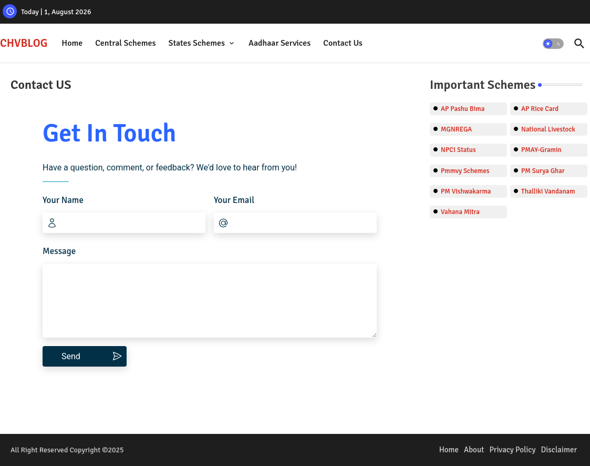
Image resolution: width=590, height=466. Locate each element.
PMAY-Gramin (541, 150)
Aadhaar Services (279, 43)
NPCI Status (458, 150)
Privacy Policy (512, 449)
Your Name (63, 200)
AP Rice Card (539, 109)
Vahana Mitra (460, 212)
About (474, 449)
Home (71, 43)
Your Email (234, 200)
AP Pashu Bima (462, 109)
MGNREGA (456, 129)
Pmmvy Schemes (465, 171)
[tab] (72, 43)
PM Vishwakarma (466, 191)
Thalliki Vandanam (548, 191)
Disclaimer (559, 449)
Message (59, 251)
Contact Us (342, 43)
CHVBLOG (23, 43)
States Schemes (196, 43)
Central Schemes (125, 43)
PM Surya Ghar (543, 171)
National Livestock (548, 129)
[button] (553, 43)
